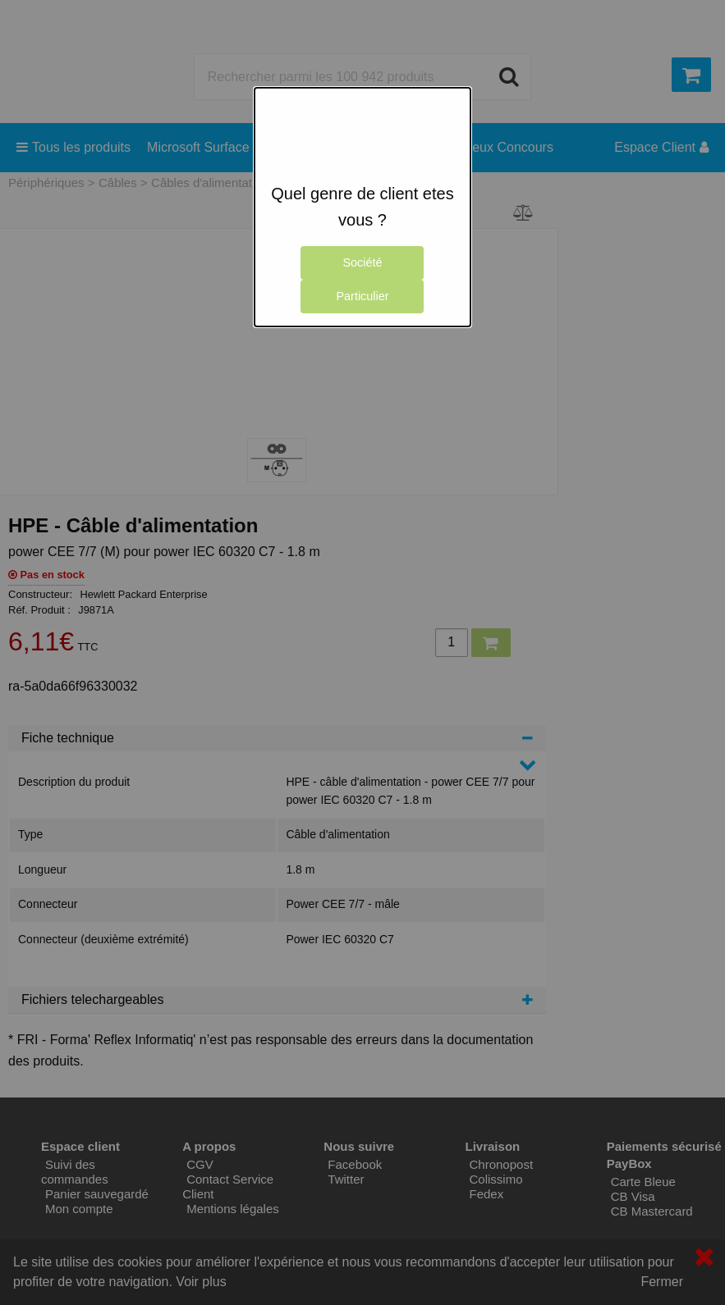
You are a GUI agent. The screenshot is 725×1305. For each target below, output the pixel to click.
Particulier (362, 296)
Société (362, 262)
